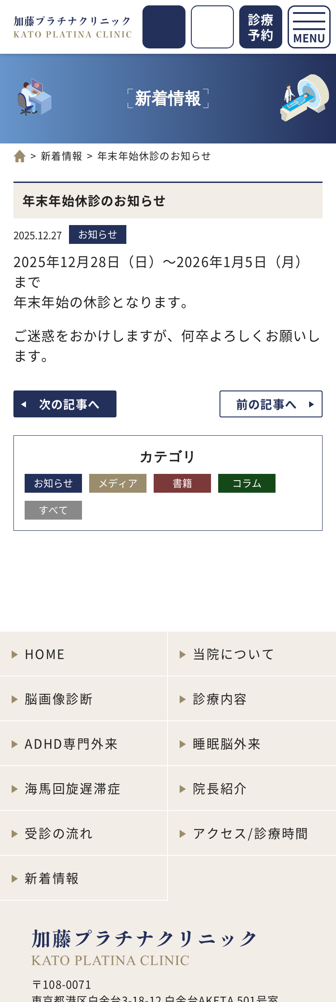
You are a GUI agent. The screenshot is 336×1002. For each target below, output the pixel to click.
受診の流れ (59, 833)
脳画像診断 (59, 698)
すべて (53, 509)
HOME (45, 654)
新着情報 (61, 155)
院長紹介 (220, 788)
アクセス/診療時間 (251, 833)
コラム (247, 482)
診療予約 (261, 26)
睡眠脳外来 (227, 743)
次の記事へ (69, 403)
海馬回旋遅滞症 (73, 788)
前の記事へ (266, 403)
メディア (118, 482)
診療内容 (220, 698)
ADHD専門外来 (71, 743)
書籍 (182, 482)
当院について (234, 654)
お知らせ (97, 233)
